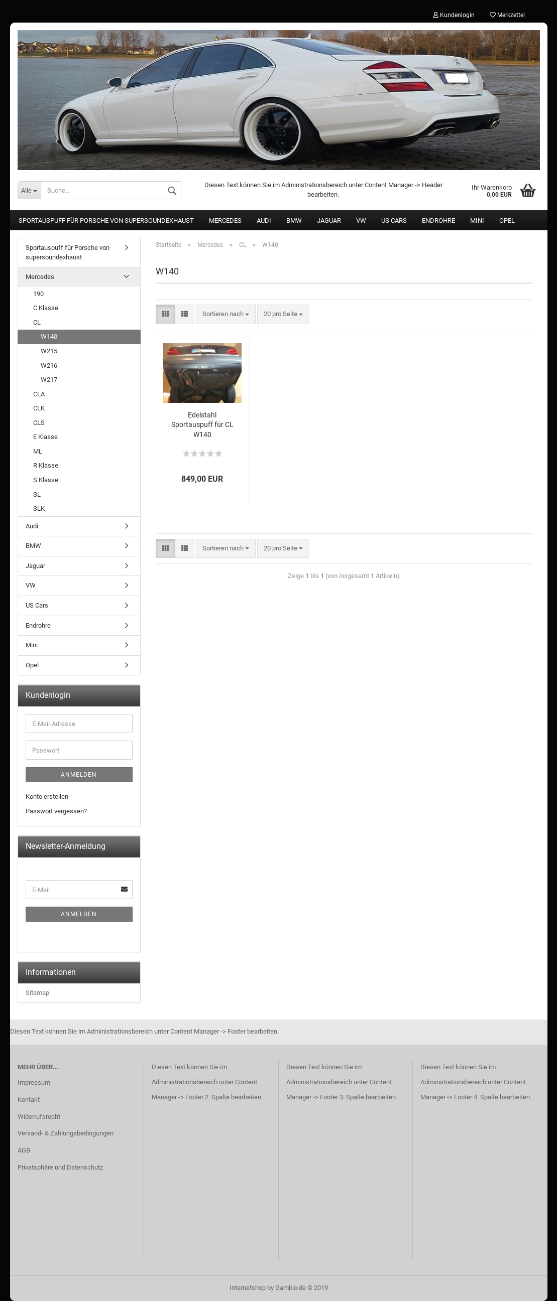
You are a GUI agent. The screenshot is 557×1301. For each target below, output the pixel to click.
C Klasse (45, 308)
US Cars (394, 220)
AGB (24, 1150)
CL (37, 322)
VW (361, 220)
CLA (39, 394)
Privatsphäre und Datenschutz (60, 1167)
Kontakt (29, 1099)
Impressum (34, 1082)
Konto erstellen (47, 796)
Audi (264, 220)
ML (37, 451)
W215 (49, 351)
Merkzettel (507, 15)
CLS (39, 422)
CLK (39, 408)
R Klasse (45, 465)
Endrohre (438, 220)
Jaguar (329, 220)
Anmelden (79, 774)
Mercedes (225, 220)
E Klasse (45, 437)
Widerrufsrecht (39, 1116)
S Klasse (45, 480)
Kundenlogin (454, 15)
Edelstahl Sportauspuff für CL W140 (202, 425)
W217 (49, 379)
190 (38, 294)
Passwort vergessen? (56, 811)
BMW (294, 220)
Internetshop (248, 1287)
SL (37, 494)
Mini (477, 220)
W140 (49, 336)
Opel (507, 220)
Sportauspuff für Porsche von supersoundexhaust (106, 220)
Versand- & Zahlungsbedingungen (66, 1133)
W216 (49, 365)
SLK (39, 508)
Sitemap (37, 992)
